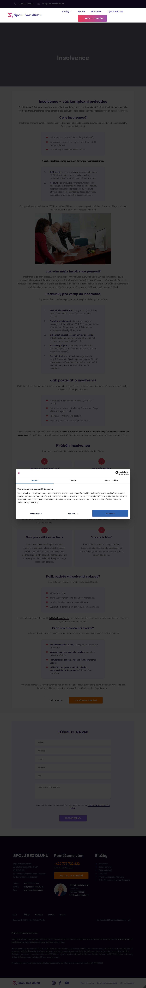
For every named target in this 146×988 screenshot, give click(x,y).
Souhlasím (110, 513)
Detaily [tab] (73, 480)
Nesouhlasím (36, 513)
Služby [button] (66, 11)
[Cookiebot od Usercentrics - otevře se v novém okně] (117, 473)
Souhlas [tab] (34, 480)
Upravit (73, 513)
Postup (81, 11)
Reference (96, 11)
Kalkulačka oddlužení (94, 18)
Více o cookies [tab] (111, 480)
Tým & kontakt (115, 11)
